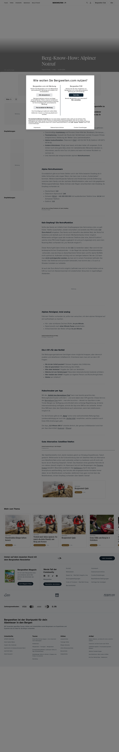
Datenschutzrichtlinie (57, 127)
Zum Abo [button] (76, 95)
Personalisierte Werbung (44, 107)
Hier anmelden (76, 100)
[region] (60, 102)
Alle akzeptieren (44, 95)
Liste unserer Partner (77, 122)
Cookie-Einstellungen (80, 127)
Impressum (37, 127)
